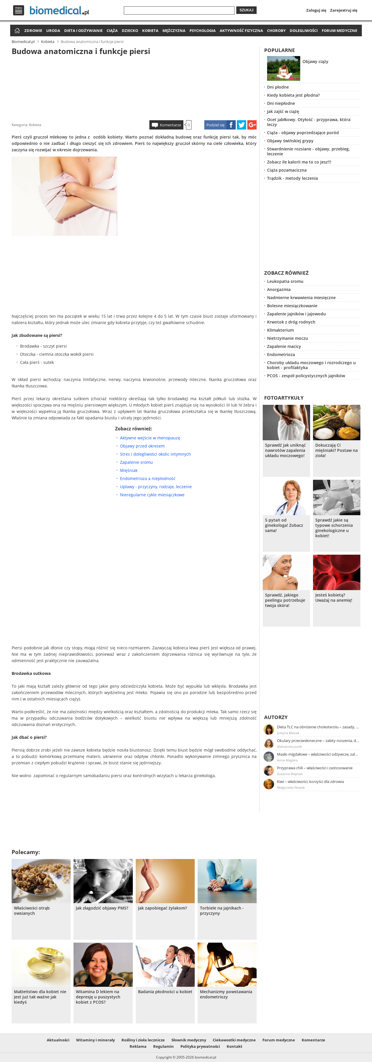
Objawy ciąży (315, 61)
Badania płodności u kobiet (165, 991)
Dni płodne (278, 87)
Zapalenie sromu (136, 462)
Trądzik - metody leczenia (292, 178)
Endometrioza (281, 354)
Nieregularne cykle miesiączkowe (152, 494)
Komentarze (170, 124)
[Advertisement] (134, 87)
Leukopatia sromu (285, 281)
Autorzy (276, 717)
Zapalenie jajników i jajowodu (296, 314)
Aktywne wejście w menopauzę (150, 438)
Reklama (138, 1046)
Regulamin (163, 1046)
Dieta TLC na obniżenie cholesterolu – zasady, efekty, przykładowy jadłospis (318, 726)
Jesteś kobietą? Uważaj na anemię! (333, 597)
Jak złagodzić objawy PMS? (102, 908)
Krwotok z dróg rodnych (291, 322)
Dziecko (130, 30)
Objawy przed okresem (142, 446)
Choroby (276, 30)
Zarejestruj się (343, 10)
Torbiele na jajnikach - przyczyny (222, 910)
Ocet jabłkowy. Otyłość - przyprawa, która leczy (308, 122)
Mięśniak (128, 470)
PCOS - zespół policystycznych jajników (306, 375)
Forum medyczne (339, 30)
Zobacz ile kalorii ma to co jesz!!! (299, 162)
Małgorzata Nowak (291, 787)
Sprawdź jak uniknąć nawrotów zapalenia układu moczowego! (285, 450)
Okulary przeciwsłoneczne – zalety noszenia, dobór (318, 740)
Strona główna (16, 31)
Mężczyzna (173, 30)
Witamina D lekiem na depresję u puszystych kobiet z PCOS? (98, 997)
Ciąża (112, 30)
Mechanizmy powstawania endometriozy (226, 994)
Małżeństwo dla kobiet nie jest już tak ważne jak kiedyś (40, 997)
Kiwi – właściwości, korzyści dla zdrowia (310, 781)
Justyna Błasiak (288, 733)
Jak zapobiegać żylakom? (162, 908)
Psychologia (202, 30)
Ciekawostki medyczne (234, 1040)
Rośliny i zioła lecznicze (143, 1040)
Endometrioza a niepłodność (148, 478)
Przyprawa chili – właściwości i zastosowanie (315, 767)
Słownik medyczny (188, 1040)
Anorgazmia (279, 289)
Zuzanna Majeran (290, 774)
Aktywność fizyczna (241, 30)
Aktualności (58, 1040)
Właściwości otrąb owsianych (32, 910)
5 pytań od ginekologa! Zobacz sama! (284, 525)
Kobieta (150, 30)
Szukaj (246, 10)
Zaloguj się (316, 10)
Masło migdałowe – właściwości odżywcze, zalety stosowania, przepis (318, 754)
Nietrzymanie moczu (287, 338)
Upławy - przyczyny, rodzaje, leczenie (156, 486)
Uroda (53, 30)
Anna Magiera (287, 760)
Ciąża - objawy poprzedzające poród (303, 132)
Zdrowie (33, 30)
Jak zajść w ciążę (283, 111)
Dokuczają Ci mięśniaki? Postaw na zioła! (336, 450)
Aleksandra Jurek (289, 746)
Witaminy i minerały (95, 1040)
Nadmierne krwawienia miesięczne (301, 297)
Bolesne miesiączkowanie (292, 305)
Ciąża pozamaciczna (287, 170)
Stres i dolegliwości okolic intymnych (155, 454)
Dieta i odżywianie (83, 30)
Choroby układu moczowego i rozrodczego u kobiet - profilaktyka (311, 365)
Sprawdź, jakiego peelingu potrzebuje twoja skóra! (285, 600)
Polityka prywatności (200, 1046)
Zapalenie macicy (284, 346)
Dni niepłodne (281, 103)
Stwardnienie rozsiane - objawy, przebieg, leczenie (308, 151)
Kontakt (234, 1046)
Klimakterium (280, 330)
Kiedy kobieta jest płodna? (293, 95)
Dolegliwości (304, 30)
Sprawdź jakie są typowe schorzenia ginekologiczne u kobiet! (334, 527)
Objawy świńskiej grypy (290, 140)
